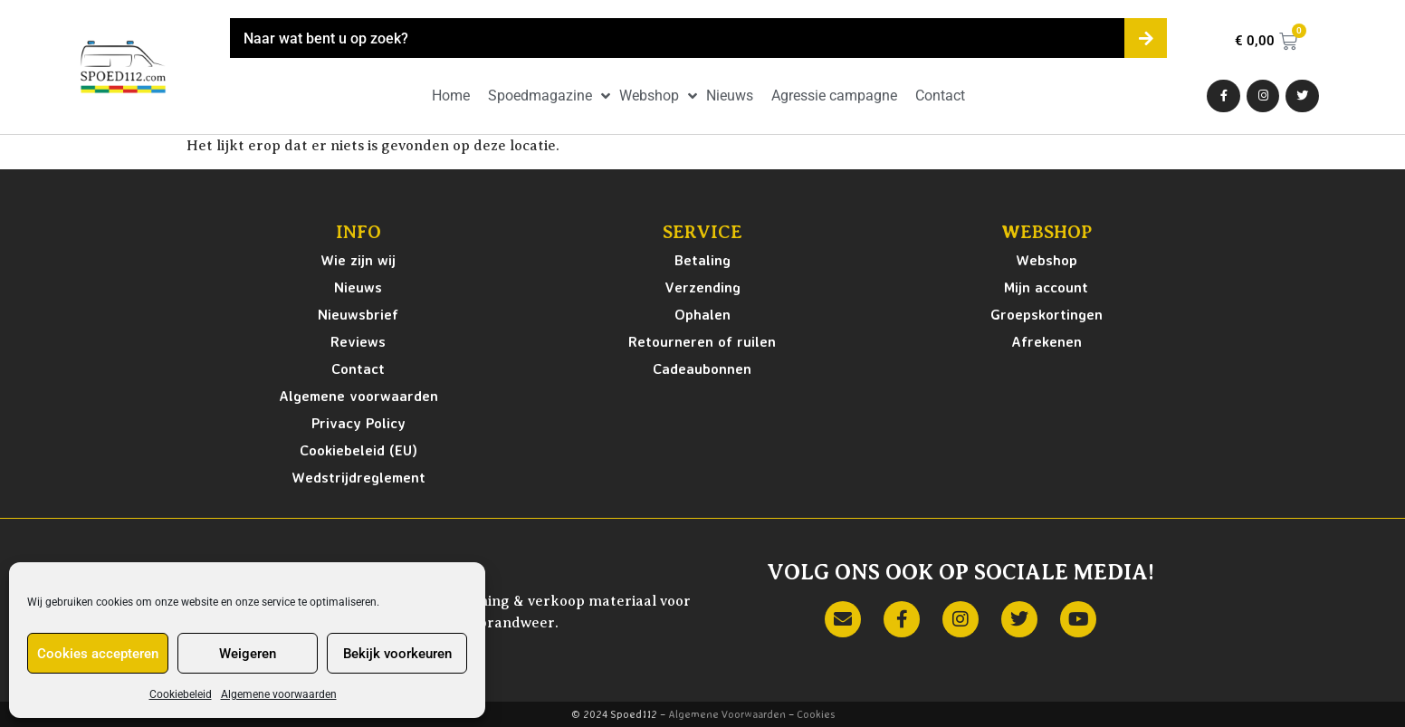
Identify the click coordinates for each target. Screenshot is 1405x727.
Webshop (1046, 260)
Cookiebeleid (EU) (358, 450)
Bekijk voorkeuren (397, 654)
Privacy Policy (358, 423)
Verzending (702, 287)
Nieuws (358, 287)
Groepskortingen (1046, 314)
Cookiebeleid (180, 694)
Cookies (816, 714)
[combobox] (677, 38)
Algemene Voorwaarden (727, 714)
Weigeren (247, 654)
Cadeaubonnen (702, 368)
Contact (358, 368)
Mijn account (1046, 287)
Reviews (358, 341)
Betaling (702, 260)
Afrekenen (1046, 341)
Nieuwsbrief (358, 314)
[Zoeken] (1145, 38)
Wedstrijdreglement (358, 477)
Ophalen (702, 314)
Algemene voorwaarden (279, 694)
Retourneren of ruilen (702, 341)
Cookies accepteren (97, 654)
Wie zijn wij (358, 260)
